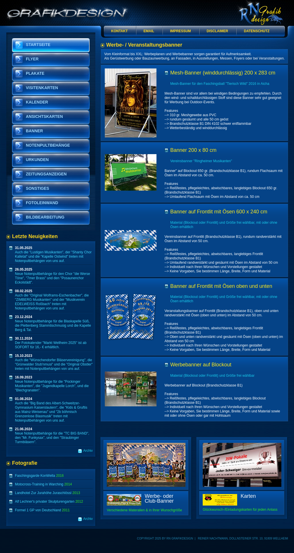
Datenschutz (256, 31)
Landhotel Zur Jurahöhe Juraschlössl (47, 493)
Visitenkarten (42, 87)
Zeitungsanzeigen (46, 174)
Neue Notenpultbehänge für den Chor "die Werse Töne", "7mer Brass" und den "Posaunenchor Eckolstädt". (52, 275)
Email (149, 31)
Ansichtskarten (44, 116)
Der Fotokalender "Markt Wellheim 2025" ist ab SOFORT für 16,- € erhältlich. (50, 342)
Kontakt (119, 31)
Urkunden (37, 159)
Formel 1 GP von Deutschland (42, 510)
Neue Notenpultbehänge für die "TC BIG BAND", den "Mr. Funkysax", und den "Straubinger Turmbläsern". (52, 435)
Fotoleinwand (42, 202)
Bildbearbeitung (45, 217)
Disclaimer (217, 31)
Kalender (37, 102)
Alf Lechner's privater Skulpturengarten (49, 502)
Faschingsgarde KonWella (39, 476)
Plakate (35, 73)
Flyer (32, 59)
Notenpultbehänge (48, 145)
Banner (34, 131)
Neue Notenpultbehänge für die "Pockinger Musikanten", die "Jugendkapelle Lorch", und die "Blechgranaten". (52, 383)
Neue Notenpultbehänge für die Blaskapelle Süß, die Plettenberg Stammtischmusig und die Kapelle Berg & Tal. (53, 323)
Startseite (38, 44)
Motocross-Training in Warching (43, 484)
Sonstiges (37, 188)
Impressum (180, 31)
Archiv (88, 451)
